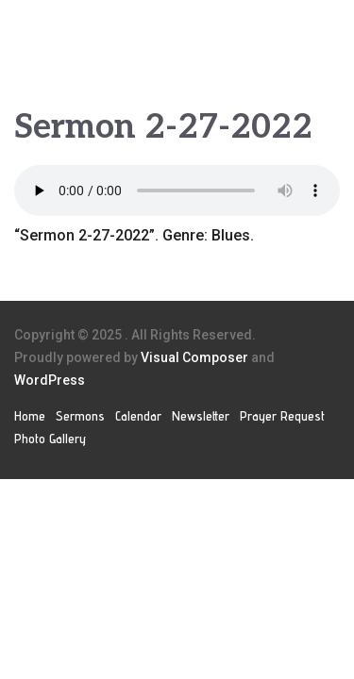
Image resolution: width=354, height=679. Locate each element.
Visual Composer (194, 357)
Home (29, 415)
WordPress (49, 380)
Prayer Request (282, 415)
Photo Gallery (50, 438)
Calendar (138, 415)
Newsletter (200, 415)
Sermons (80, 415)
